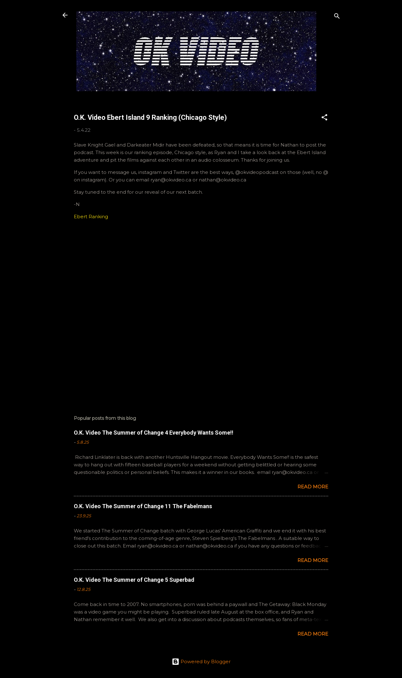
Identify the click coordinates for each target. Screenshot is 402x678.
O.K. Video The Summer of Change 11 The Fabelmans (143, 506)
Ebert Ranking (91, 217)
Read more (312, 487)
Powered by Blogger (201, 661)
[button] (324, 118)
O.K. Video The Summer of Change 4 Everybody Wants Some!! (153, 432)
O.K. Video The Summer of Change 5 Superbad (134, 579)
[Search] (337, 17)
